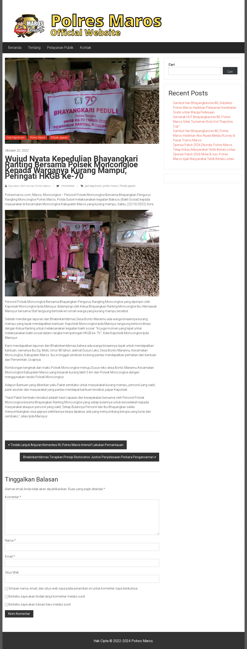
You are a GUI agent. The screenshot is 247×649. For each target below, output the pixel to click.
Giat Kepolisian (15, 137)
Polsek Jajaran (59, 137)
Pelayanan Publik (60, 47)
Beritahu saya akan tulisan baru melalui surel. (39, 604)
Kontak (85, 47)
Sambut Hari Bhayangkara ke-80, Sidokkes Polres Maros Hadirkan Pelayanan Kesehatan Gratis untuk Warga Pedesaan (204, 107)
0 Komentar (65, 185)
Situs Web (12, 572)
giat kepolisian (93, 185)
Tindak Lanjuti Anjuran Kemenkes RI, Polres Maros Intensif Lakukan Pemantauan (66, 445)
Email (10, 556)
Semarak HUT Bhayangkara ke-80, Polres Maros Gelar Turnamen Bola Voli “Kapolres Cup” (203, 121)
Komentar (13, 497)
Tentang (34, 47)
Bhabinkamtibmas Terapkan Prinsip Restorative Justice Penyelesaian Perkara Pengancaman (88, 457)
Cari (172, 64)
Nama (10, 540)
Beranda (14, 47)
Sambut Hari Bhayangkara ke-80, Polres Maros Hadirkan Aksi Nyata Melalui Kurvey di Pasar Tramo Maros (204, 135)
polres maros (110, 185)
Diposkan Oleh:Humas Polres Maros (29, 185)
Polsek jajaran (128, 185)
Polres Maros (37, 137)
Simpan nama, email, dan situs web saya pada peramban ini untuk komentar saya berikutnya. (73, 588)
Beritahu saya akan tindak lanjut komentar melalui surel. (47, 596)
